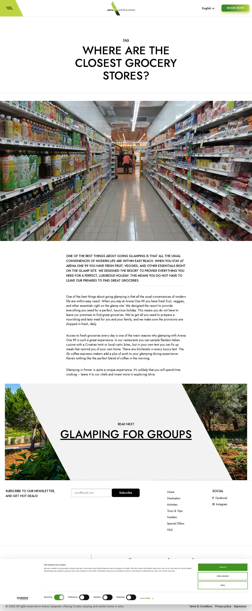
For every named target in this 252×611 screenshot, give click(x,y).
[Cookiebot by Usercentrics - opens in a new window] (22, 605)
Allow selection (223, 583)
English (208, 8)
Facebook (221, 498)
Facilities (172, 517)
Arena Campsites (197, 564)
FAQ (126, 40)
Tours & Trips (175, 511)
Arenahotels (174, 564)
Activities (172, 504)
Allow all (222, 574)
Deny (223, 592)
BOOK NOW (235, 8)
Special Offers (175, 523)
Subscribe (126, 493)
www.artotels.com (150, 564)
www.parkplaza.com (130, 564)
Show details (145, 605)
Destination (173, 498)
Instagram (221, 504)
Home (170, 492)
